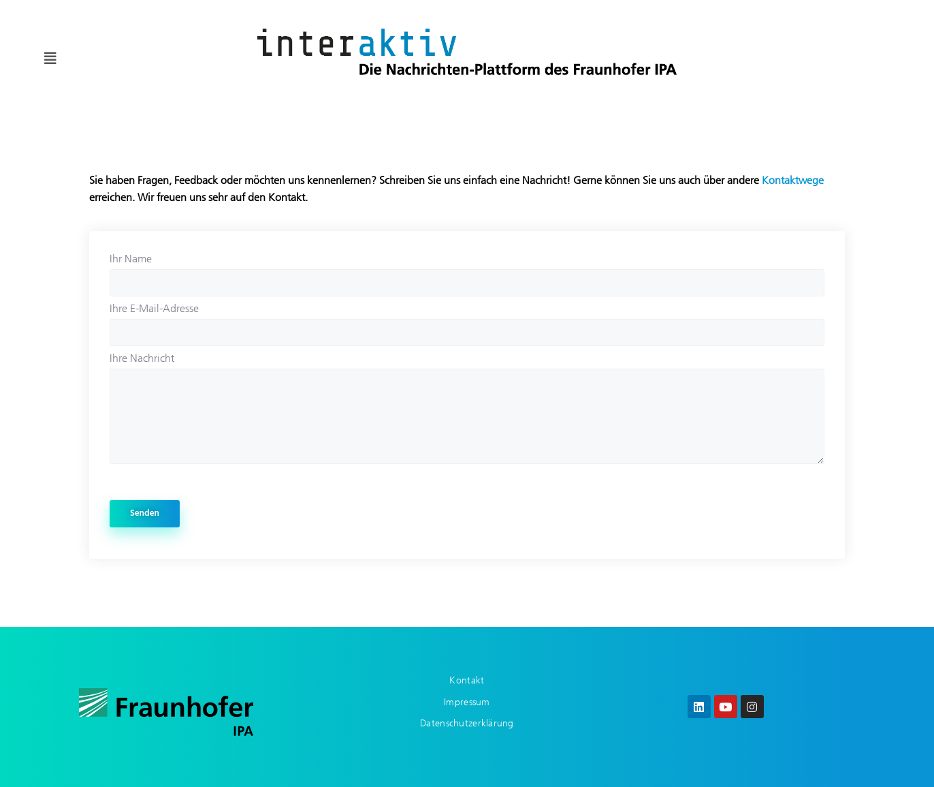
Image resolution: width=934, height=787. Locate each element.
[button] (50, 58)
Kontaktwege (793, 180)
